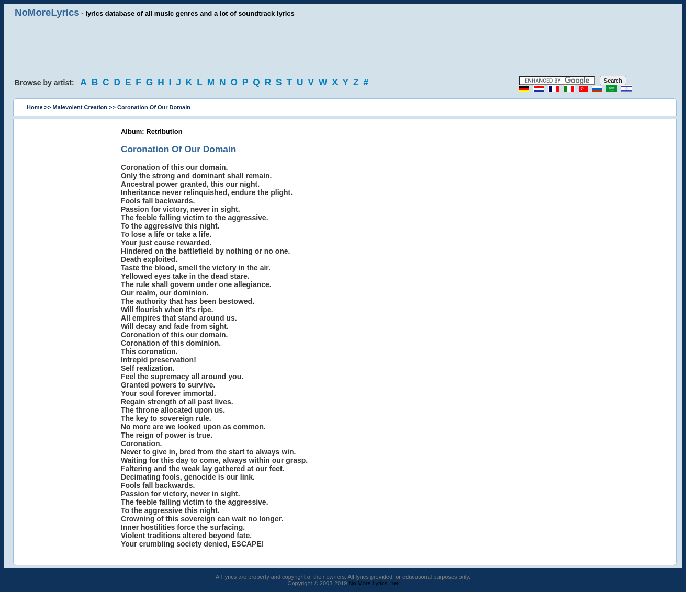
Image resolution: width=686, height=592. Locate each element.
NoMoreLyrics (47, 12)
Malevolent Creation (80, 107)
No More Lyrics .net (374, 583)
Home (35, 107)
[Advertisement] (343, 47)
